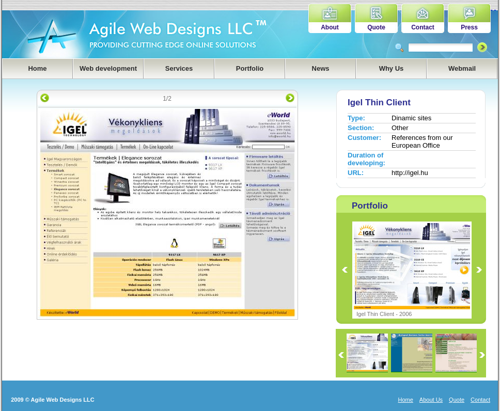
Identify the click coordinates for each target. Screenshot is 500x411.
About (330, 27)
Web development (108, 68)
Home (37, 68)
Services (179, 68)
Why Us (391, 68)
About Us (431, 400)
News (321, 68)
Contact (422, 27)
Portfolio (249, 68)
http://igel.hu (410, 173)
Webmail (462, 68)
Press (469, 27)
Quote (376, 27)
